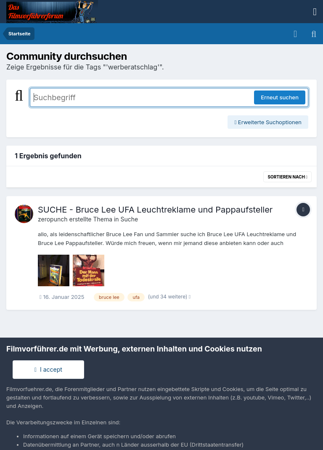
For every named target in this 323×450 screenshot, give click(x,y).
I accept (48, 369)
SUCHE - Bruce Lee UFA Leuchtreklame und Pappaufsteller (155, 210)
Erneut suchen (280, 97)
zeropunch (53, 219)
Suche (129, 219)
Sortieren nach (287, 176)
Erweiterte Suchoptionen (268, 122)
